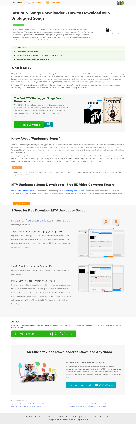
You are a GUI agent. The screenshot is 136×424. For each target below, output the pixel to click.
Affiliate (95, 417)
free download (35, 220)
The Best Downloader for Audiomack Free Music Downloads (87, 404)
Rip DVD (37, 417)
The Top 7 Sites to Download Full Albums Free (26, 406)
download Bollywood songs (53, 82)
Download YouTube (72, 417)
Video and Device (58, 417)
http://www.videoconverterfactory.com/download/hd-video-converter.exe (36, 40)
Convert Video (46, 417)
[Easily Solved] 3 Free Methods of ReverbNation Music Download (32, 404)
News (108, 417)
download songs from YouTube (72, 191)
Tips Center (29, 417)
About (82, 417)
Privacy (102, 417)
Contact (88, 417)
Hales (112, 30)
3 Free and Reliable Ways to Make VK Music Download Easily (88, 406)
